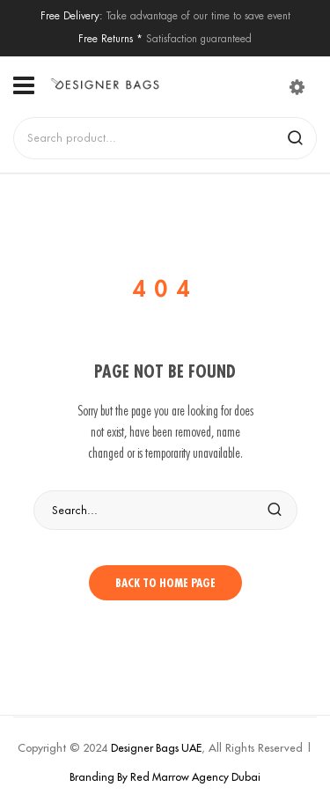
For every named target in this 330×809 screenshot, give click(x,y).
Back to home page (165, 583)
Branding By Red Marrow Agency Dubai (165, 776)
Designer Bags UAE (156, 747)
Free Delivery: (71, 15)
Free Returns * (110, 38)
